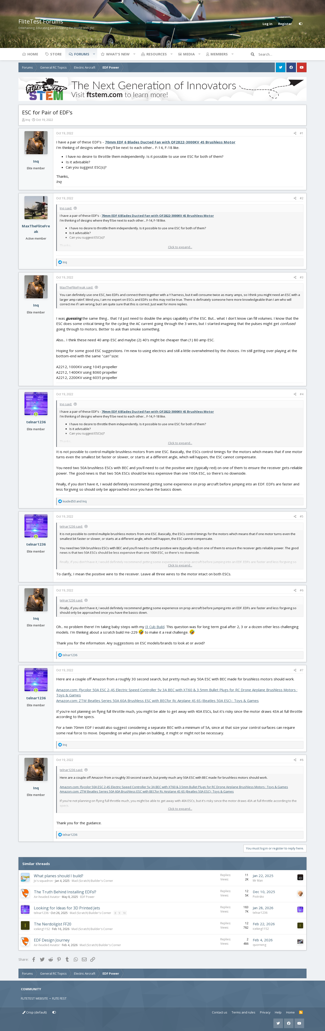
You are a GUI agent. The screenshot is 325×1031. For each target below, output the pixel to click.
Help (278, 1012)
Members (219, 54)
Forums (81, 54)
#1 (301, 133)
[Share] (295, 133)
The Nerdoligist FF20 (52, 924)
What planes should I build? (58, 875)
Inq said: (66, 208)
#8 (301, 760)
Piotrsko (258, 897)
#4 (301, 394)
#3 (301, 277)
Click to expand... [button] (180, 247)
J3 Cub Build (154, 626)
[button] (93, 54)
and (75, 501)
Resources (156, 54)
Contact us (219, 1012)
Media (189, 54)
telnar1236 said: (71, 526)
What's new (118, 54)
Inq (27, 120)
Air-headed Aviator (47, 897)
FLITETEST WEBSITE (34, 998)
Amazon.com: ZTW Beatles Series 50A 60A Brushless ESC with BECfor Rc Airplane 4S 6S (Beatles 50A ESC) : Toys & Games (157, 700)
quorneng (259, 945)
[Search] (283, 54)
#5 (301, 516)
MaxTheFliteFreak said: (76, 287)
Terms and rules (243, 1012)
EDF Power (87, 897)
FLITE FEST (59, 998)
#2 (301, 198)
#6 (301, 590)
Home (32, 54)
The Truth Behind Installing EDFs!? (65, 892)
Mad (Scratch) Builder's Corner (92, 881)
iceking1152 (42, 929)
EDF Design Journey (52, 940)
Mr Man (258, 880)
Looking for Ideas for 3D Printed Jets (67, 908)
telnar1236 (36, 421)
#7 (301, 670)
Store (56, 54)
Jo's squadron (43, 881)
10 (124, 913)
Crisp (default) (34, 1012)
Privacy (265, 1012)
